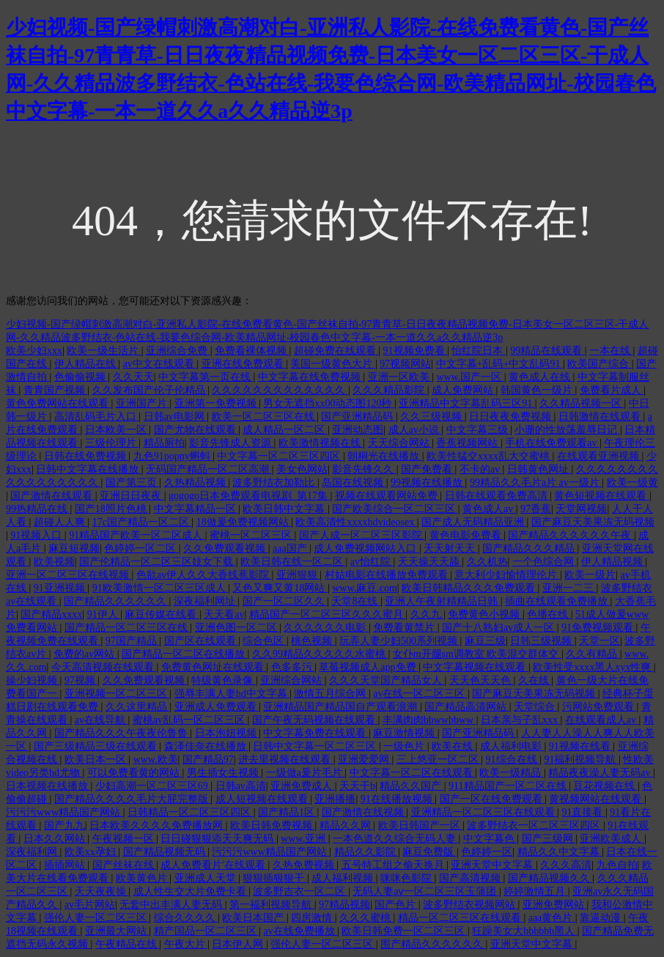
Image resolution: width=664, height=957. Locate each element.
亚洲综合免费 (178, 350)
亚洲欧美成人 (612, 838)
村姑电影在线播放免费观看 (388, 574)
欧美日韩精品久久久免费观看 (470, 588)
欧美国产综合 (599, 363)
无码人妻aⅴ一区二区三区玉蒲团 (426, 891)
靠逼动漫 (602, 917)
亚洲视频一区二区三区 (117, 693)
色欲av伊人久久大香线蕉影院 (204, 574)
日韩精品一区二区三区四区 (191, 812)
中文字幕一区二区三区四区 (280, 456)
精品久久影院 (366, 851)
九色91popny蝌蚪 (173, 456)
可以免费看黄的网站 (134, 772)
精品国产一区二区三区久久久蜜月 (327, 614)
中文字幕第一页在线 (206, 377)
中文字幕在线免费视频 (311, 377)
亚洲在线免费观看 (244, 363)
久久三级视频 (432, 416)
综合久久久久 (186, 917)
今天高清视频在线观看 (104, 667)
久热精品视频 (196, 482)
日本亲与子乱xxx (521, 719)
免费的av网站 (85, 654)
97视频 (81, 680)
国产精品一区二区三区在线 (127, 627)
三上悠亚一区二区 (439, 759)
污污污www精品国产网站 (64, 812)
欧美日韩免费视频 (272, 825)
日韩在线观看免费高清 (497, 495)
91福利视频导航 (581, 759)
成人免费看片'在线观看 (214, 865)
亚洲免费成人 (302, 785)
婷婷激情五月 (535, 891)
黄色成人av (489, 508)
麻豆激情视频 (405, 733)
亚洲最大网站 (117, 930)
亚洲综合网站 (292, 680)
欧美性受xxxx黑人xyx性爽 (593, 667)
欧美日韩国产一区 (420, 825)
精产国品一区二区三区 (206, 930)
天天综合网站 (400, 442)
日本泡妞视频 (227, 733)
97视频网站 (405, 363)
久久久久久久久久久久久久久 (280, 390)
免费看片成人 (612, 390)
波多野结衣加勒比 (274, 482)
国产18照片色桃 (112, 508)
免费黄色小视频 (485, 614)
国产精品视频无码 (165, 851)
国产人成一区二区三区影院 (362, 535)
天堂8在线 (355, 601)
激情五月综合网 (331, 693)
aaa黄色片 (551, 917)
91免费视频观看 (598, 627)
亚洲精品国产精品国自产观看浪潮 (341, 706)
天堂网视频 (581, 508)
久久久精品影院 (390, 390)
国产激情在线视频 (364, 812)
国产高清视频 (471, 878)
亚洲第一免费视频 (216, 403)
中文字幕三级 (478, 429)
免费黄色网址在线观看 (214, 667)
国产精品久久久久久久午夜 (571, 535)
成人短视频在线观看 (263, 799)
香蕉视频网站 (468, 442)
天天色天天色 (481, 680)
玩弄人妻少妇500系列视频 (399, 640)
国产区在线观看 (201, 640)
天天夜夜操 (102, 891)
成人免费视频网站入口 (366, 548)
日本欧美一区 (117, 429)
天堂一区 (599, 640)
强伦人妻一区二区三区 (97, 917)
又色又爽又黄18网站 (280, 588)
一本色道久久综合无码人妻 (396, 838)
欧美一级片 (590, 574)
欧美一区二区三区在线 (264, 416)
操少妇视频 (33, 680)
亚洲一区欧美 (400, 377)
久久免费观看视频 (225, 548)
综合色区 (265, 640)
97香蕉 (535, 508)
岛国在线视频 (354, 482)
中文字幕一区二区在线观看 (413, 772)
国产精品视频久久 (550, 878)
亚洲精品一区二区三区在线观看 (484, 812)
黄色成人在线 (541, 377)
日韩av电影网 (175, 416)
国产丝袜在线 (124, 865)
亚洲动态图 (357, 429)
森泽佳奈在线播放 (206, 746)
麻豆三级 (485, 640)
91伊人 (104, 614)
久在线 (535, 680)
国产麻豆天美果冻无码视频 (592, 522)
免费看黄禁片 (405, 627)
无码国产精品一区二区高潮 (209, 469)
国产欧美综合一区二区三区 (395, 508)
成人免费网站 (464, 390)
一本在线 (611, 350)
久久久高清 (565, 865)
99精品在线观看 (547, 350)
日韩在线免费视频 (86, 456)
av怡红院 (372, 561)
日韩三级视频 (542, 640)
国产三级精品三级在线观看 (97, 746)
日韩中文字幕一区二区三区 (316, 746)
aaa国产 (291, 548)
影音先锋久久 (364, 469)
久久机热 (487, 561)
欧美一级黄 (632, 482)
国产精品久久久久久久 (116, 601)
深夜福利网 (33, 851)
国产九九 (64, 825)
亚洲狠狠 (298, 574)
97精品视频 (344, 904)
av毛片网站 (89, 904)
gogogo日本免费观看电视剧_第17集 (250, 495)
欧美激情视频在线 (321, 442)
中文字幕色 (490, 838)
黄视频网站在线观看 (596, 799)
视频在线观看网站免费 (387, 495)
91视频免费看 (415, 350)
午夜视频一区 (124, 838)
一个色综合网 (544, 561)
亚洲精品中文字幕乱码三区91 (467, 403)
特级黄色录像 (223, 680)
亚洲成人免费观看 (216, 706)
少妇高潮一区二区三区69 (153, 785)
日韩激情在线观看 (600, 416)
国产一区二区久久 (285, 601)
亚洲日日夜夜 (132, 495)
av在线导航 (101, 719)
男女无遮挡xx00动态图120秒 (328, 403)
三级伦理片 (112, 442)
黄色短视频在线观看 (601, 495)
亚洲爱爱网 (365, 759)
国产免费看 (428, 469)
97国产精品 (133, 640)
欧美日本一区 (96, 759)
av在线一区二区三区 (420, 693)
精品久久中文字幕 (559, 851)
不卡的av (481, 469)
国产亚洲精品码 (358, 416)
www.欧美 (155, 759)
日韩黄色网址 (539, 469)
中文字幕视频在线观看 (475, 667)
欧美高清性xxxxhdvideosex (355, 522)
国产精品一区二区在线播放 (185, 654)
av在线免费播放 (300, 930)
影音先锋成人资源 (231, 442)
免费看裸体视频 (252, 350)
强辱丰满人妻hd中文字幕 (232, 693)
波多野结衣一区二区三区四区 (535, 825)
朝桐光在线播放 (384, 456)
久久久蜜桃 (366, 917)
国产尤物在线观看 (196, 429)
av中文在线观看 (160, 363)
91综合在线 (513, 759)
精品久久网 (347, 825)
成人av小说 (415, 429)
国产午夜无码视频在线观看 (315, 719)
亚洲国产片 (143, 403)
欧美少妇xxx (34, 350)
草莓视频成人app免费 (368, 667)
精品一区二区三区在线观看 (461, 917)
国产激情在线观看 (52, 495)
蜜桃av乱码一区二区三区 (190, 719)
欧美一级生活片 (104, 350)
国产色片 (396, 904)
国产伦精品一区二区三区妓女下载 (157, 561)
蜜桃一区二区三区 (252, 535)
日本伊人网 (239, 944)
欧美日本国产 (254, 917)
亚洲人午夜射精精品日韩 (443, 601)
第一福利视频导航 (271, 904)
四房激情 (313, 917)
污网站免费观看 (599, 706)
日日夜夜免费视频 (511, 416)
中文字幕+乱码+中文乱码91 (499, 363)
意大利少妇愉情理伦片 (507, 574)
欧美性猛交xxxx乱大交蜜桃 (490, 456)
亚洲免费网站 (555, 904)
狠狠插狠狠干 (275, 878)
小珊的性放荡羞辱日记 (567, 429)
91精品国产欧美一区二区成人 (137, 535)
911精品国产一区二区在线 (509, 785)
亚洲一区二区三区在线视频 (69, 574)
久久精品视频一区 (581, 403)
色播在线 (549, 614)
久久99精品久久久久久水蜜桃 (320, 654)
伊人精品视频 (613, 561)
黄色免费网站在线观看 (58, 403)
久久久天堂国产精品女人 (387, 680)
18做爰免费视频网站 (244, 522)
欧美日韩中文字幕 (285, 508)
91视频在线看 (581, 746)
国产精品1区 (287, 812)
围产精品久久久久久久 (433, 944)
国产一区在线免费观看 (492, 799)
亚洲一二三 (569, 588)
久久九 (427, 614)
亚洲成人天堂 (206, 878)
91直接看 (583, 812)
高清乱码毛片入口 (96, 416)
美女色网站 (302, 469)
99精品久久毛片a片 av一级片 (536, 482)
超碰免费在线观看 (336, 350)
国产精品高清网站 (466, 706)
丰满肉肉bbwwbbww (429, 719)
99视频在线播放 (428, 482)
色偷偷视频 (81, 377)
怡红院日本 (478, 350)
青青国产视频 (55, 390)
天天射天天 (451, 548)
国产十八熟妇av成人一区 (499, 627)
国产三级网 (549, 838)
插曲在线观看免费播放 (557, 601)
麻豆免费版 (429, 851)
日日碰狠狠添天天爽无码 (218, 838)
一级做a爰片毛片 (305, 772)
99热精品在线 (38, 508)
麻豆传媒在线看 (162, 614)
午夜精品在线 (127, 944)
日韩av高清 (240, 785)
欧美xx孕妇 (91, 851)
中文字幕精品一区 (196, 508)
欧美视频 (54, 561)
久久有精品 (593, 654)
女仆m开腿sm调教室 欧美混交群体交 (477, 654)
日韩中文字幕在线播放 (88, 469)
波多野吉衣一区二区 (300, 891)
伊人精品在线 (86, 363)
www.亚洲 (304, 838)
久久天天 (133, 377)
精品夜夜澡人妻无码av (600, 772)
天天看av (224, 614)
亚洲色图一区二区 (237, 627)
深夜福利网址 (206, 601)
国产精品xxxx (51, 614)
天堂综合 (536, 706)
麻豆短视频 (74, 548)
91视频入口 (37, 535)
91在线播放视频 (398, 799)
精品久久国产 (412, 785)
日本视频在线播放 (48, 785)
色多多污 (293, 667)
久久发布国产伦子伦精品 (150, 390)
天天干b (357, 785)
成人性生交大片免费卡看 (191, 891)
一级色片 (405, 746)
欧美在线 (454, 746)
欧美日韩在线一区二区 (293, 561)
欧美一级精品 (511, 772)
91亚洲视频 (61, 588)
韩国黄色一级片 (538, 390)
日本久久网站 (55, 838)
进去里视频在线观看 (285, 759)
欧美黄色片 (143, 878)
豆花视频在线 (605, 785)
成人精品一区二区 (285, 429)
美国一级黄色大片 (332, 363)
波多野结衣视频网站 (470, 904)
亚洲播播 (334, 799)
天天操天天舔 (430, 561)
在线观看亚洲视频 (599, 456)
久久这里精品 (138, 706)
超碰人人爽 (61, 522)
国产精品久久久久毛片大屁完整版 (132, 799)
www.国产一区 (469, 377)
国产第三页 (133, 482)
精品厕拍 (164, 442)
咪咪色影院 (407, 878)
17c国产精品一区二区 (142, 522)
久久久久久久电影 (326, 627)
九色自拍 (617, 865)
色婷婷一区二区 (141, 548)
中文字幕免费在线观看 (316, 733)
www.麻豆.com (364, 588)
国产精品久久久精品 (530, 548)
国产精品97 (208, 759)
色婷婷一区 (486, 851)
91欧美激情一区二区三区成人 (160, 588)
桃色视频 (313, 640)
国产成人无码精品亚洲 (474, 522)
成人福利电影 (512, 746)
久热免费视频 (305, 865)
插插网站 (66, 865)
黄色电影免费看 (466, 535)
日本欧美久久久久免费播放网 (157, 825)
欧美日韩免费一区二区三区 (405, 930)
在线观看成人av (602, 719)
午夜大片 (186, 944)
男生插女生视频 (224, 772)
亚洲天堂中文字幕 (493, 865)
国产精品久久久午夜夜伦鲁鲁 (122, 733)
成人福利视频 (343, 878)
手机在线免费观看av (552, 442)
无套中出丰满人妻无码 (172, 904)
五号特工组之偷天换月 (394, 865)
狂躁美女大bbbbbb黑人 (525, 930)
